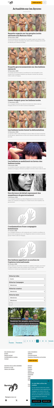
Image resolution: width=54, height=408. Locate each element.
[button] (41, 404)
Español (30, 369)
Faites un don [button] (37, 2)
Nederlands (31, 372)
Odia (29, 378)
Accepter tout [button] (36, 401)
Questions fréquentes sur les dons (37, 357)
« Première (11, 341)
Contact (6, 358)
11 (46, 341)
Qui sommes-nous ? (9, 351)
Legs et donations (32, 351)
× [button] (50, 381)
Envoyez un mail (8, 367)
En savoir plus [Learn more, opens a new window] (39, 398)
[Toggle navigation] (44, 2)
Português (30, 374)
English (30, 367)
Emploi (6, 353)
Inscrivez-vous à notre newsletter (13, 365)
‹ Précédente (19, 341)
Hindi (29, 376)
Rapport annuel (8, 355)
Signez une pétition (9, 369)
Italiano (30, 371)
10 (42, 341)
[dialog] (41, 393)
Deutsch (30, 365)
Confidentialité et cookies (11, 357)
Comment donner (32, 355)
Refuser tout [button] (46, 401)
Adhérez (30, 353)
